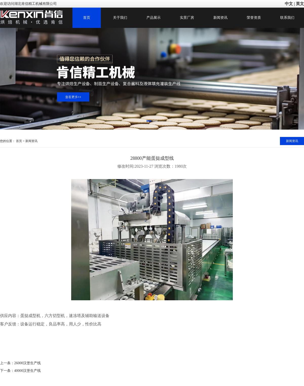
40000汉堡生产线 (27, 371)
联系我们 (287, 18)
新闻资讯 (220, 18)
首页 (86, 18)
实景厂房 (187, 18)
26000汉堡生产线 (27, 363)
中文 (289, 4)
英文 (300, 4)
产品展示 (153, 18)
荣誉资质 (254, 18)
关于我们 (120, 18)
